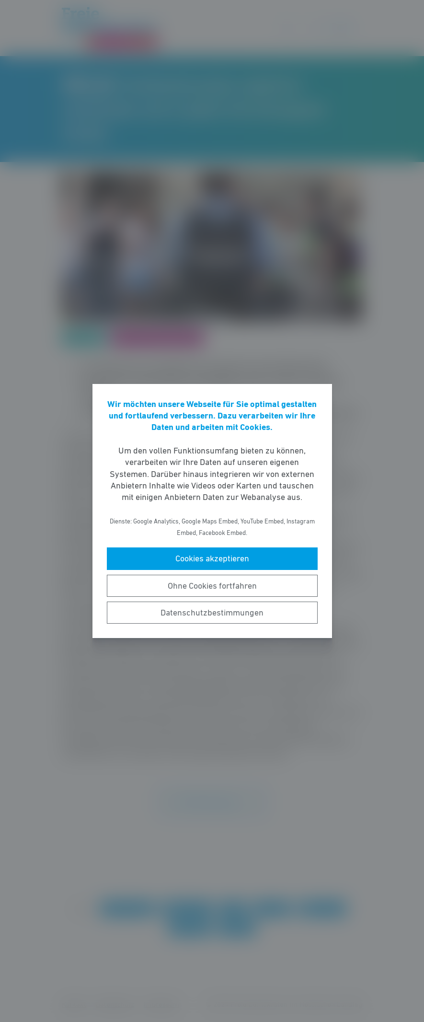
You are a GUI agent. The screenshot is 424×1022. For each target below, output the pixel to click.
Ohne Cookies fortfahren (212, 586)
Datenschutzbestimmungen (212, 612)
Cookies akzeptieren (212, 558)
